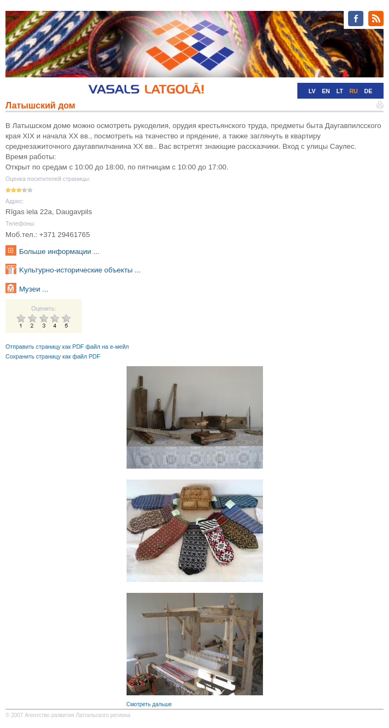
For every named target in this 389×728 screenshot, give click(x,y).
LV (311, 91)
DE (368, 91)
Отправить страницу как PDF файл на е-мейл (67, 346)
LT (339, 91)
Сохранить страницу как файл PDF (52, 356)
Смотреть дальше (149, 704)
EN (326, 91)
